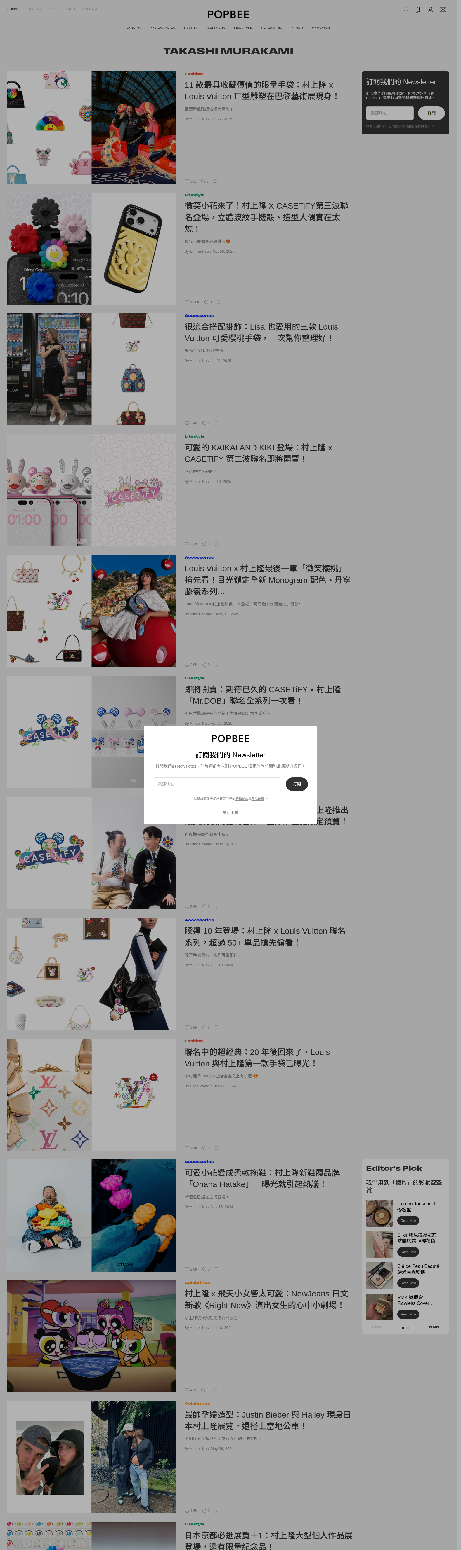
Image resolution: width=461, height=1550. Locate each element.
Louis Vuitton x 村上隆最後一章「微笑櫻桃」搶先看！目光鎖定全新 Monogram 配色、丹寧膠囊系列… (268, 580)
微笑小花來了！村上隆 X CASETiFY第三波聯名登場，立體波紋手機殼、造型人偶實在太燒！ (267, 217)
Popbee (13, 9)
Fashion (194, 74)
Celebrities (197, 1283)
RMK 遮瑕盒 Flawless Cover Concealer (413, 1303)
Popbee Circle (64, 9)
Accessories (199, 315)
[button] (403, 1328)
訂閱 (431, 113)
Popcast (90, 9)
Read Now (408, 1220)
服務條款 (414, 126)
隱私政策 (430, 126)
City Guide (35, 9)
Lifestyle (195, 195)
